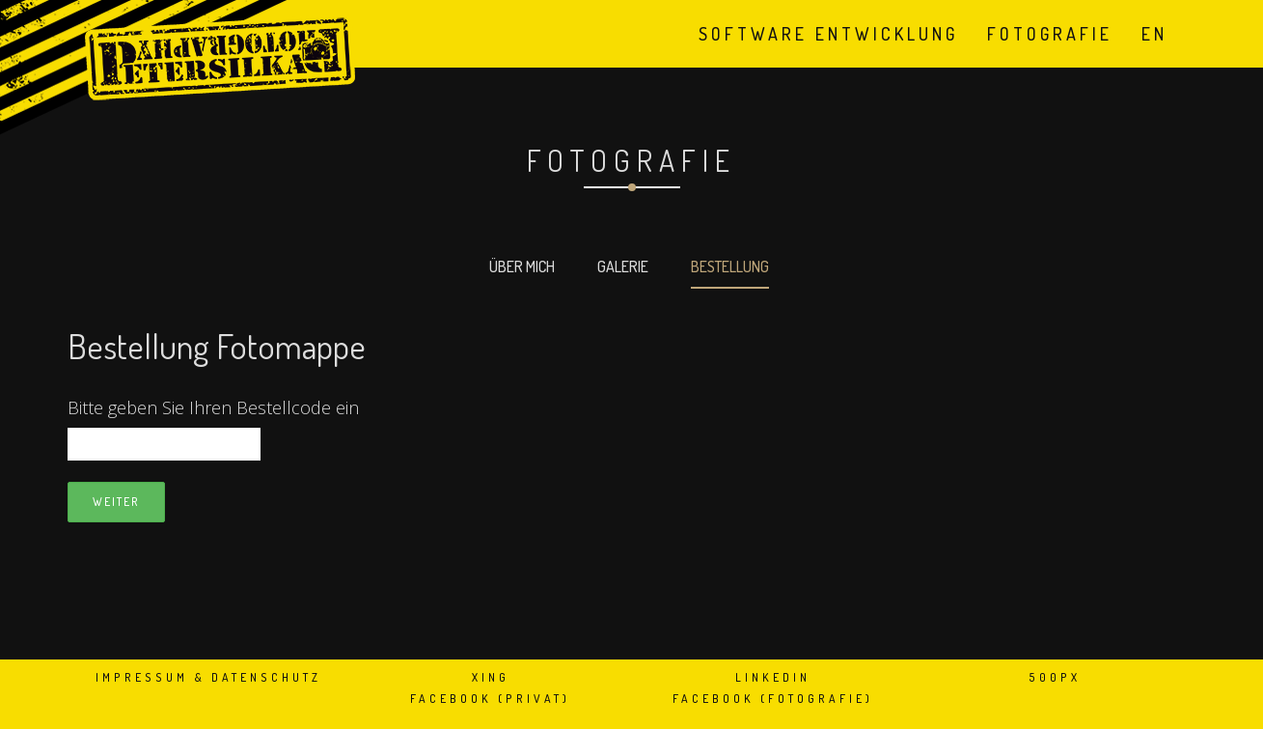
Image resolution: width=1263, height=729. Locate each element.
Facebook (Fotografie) (773, 698)
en (1154, 33)
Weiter (116, 501)
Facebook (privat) (490, 698)
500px (1055, 677)
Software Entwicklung (828, 33)
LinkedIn (772, 677)
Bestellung (730, 266)
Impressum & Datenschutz (208, 677)
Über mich (522, 266)
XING (490, 677)
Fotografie (1049, 33)
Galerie (622, 266)
